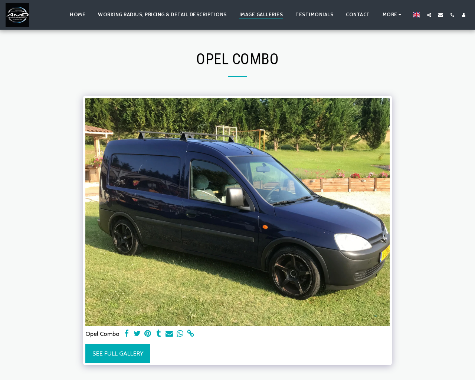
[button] (429, 14)
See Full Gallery (117, 353)
